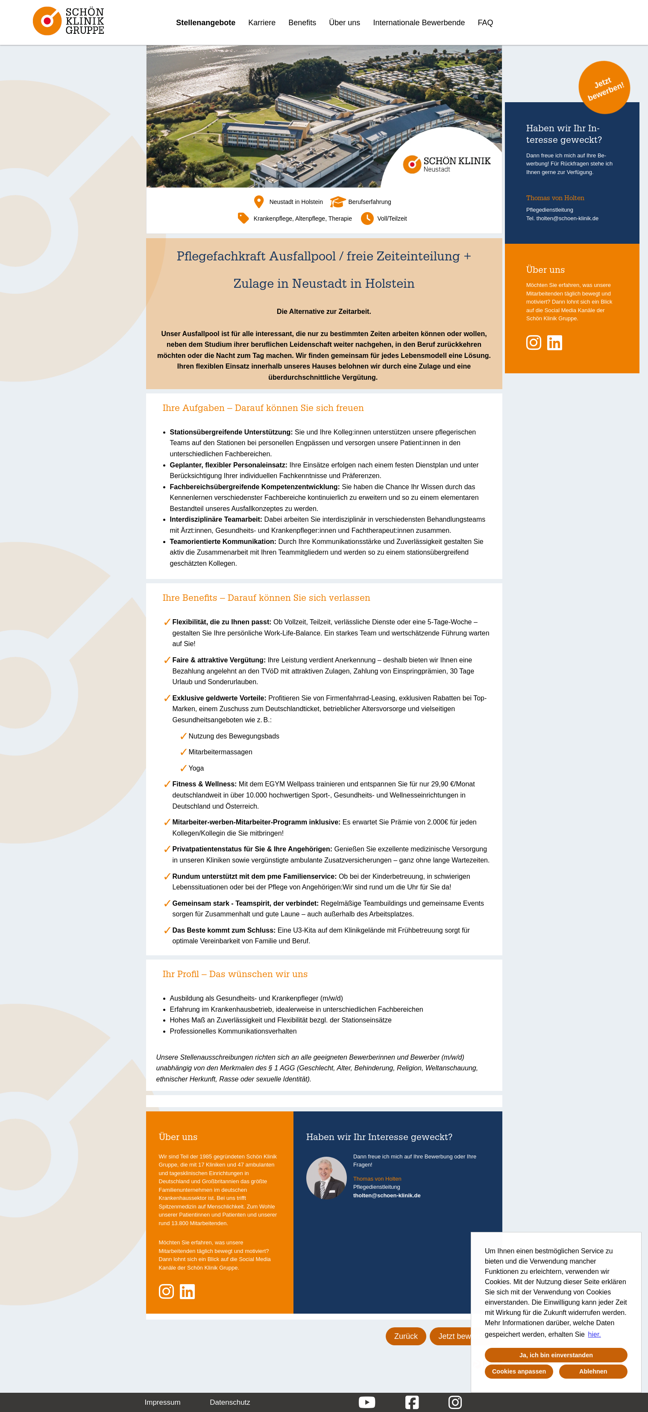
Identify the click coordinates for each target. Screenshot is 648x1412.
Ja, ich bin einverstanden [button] (556, 1355)
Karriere (262, 22)
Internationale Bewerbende (419, 22)
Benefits (302, 22)
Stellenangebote (205, 22)
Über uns (344, 22)
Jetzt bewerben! (465, 1336)
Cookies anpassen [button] (519, 1371)
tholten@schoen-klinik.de (387, 1195)
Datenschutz (230, 1402)
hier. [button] (594, 1334)
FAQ (485, 22)
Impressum (163, 1402)
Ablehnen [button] (593, 1371)
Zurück (406, 1336)
